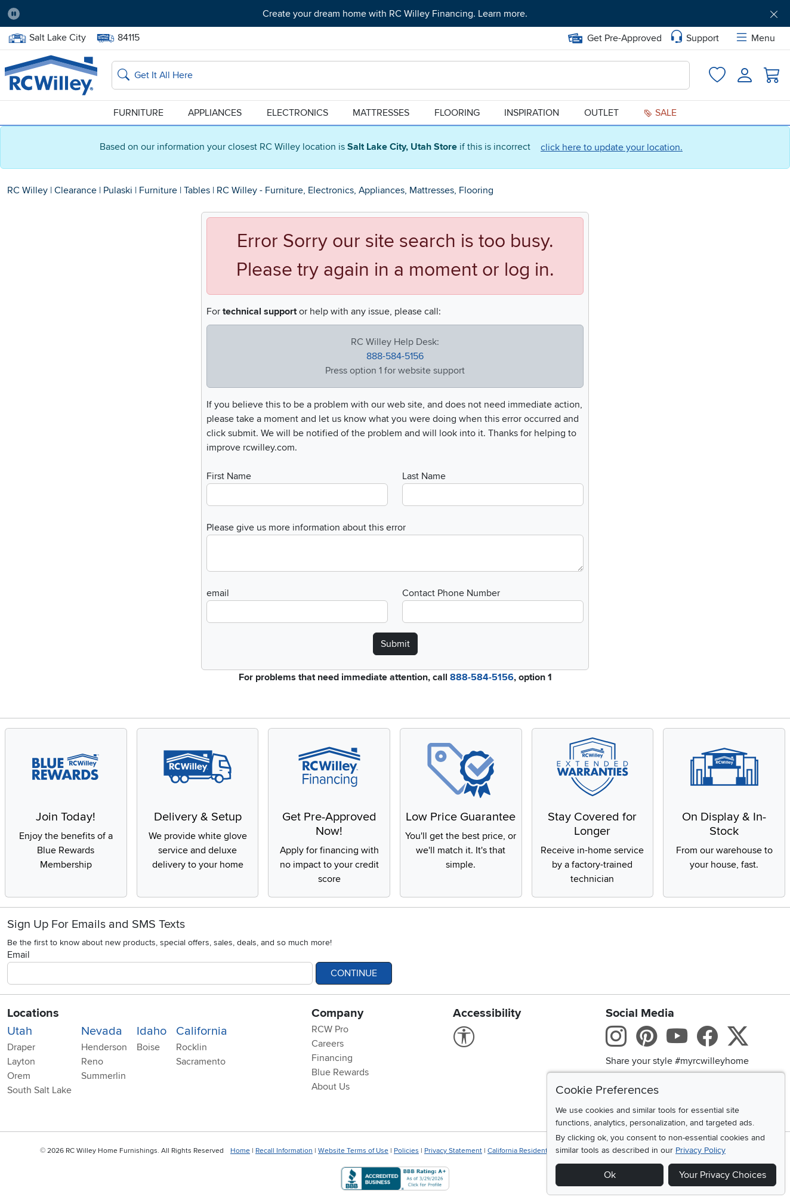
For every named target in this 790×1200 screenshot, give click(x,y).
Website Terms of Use (353, 1150)
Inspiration (531, 113)
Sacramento (201, 1062)
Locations (33, 1013)
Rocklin (191, 1047)
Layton (21, 1062)
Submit (395, 644)
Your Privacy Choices (722, 1175)
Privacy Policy (700, 1150)
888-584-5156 (395, 356)
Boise (148, 1047)
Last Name (424, 476)
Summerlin (103, 1076)
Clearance (75, 190)
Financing (332, 1058)
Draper (21, 1047)
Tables (197, 190)
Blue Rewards (340, 1072)
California (201, 1031)
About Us (330, 1087)
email (217, 593)
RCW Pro (329, 1029)
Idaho (151, 1031)
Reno (92, 1062)
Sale (660, 113)
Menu (755, 38)
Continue (354, 973)
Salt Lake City (47, 38)
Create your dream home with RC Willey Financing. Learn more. (395, 14)
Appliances (215, 113)
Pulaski (117, 190)
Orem (18, 1076)
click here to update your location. (612, 147)
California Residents (519, 1150)
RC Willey (27, 190)
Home (240, 1150)
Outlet (601, 113)
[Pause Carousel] (13, 13)
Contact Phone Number (451, 593)
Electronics (297, 113)
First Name (228, 476)
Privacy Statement (453, 1150)
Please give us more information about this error (306, 527)
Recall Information (284, 1150)
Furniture (138, 113)
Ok (610, 1175)
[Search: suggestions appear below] (400, 75)
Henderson (104, 1047)
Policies (406, 1150)
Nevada (101, 1031)
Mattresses (381, 113)
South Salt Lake (39, 1090)
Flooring (457, 113)
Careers (327, 1044)
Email (18, 955)
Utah (19, 1031)
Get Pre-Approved (615, 38)
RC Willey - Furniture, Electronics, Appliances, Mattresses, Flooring (355, 190)
